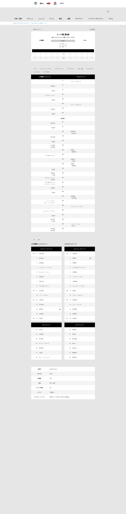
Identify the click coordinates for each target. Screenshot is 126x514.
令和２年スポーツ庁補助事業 (97, 492)
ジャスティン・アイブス (49, 211)
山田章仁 (53, 188)
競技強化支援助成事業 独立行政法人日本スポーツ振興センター (97, 485)
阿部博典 (75, 309)
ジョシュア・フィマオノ (77, 206)
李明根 (72, 164)
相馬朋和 (41, 263)
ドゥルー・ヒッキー (76, 224)
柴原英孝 (73, 131)
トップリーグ (27, 433)
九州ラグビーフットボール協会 (97, 457)
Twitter (92, 12)
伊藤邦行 (73, 159)
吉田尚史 (53, 109)
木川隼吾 (53, 145)
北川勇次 (53, 179)
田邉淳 (53, 90)
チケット (30, 18)
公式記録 (92, 29)
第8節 (35, 23)
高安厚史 (53, 230)
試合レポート (37, 29)
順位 (60, 18)
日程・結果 (18, 18)
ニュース (41, 18)
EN (108, 12)
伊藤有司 (75, 313)
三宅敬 (53, 175)
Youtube (102, 12)
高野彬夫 (74, 357)
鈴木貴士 (74, 133)
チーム (51, 18)
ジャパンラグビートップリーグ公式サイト (23, 12)
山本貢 (53, 221)
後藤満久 (74, 152)
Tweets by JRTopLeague (65, 433)
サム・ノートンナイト (49, 202)
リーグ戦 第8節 (63, 35)
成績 (68, 18)
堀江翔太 (53, 123)
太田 (67, 37)
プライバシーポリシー (62, 501)
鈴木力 (73, 226)
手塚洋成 (75, 253)
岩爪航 (73, 161)
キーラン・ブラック (50, 184)
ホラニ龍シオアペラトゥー (79, 267)
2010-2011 (25, 23)
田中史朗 (53, 137)
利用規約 (52, 501)
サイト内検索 (111, 12)
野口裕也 (41, 304)
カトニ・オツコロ (77, 304)
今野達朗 (75, 281)
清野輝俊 (73, 196)
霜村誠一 (41, 309)
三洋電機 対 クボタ (42, 23)
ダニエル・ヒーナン (50, 95)
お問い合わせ (74, 501)
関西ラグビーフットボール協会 (97, 450)
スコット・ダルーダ (76, 81)
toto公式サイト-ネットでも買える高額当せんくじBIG (97, 478)
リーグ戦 (31, 23)
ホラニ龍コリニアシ (50, 155)
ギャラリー (79, 18)
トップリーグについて (95, 18)
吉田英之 (75, 318)
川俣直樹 (53, 147)
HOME (14, 23)
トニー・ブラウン (50, 201)
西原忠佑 (53, 86)
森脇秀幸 (74, 165)
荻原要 (72, 150)
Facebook (97, 12)
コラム (111, 18)
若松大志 (41, 281)
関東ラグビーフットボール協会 (97, 443)
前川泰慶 (74, 198)
